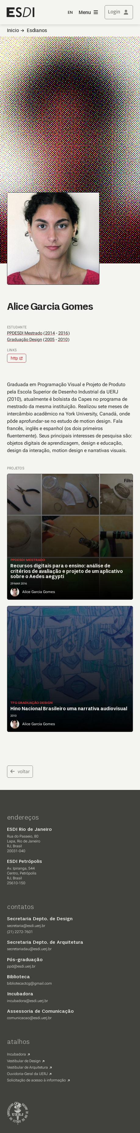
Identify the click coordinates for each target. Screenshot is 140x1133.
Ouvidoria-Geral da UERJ (27, 1074)
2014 (50, 333)
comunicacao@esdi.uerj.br (29, 1018)
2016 (63, 333)
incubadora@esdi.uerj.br (27, 1001)
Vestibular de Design (24, 1061)
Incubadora (16, 1054)
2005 (50, 339)
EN (70, 13)
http (14, 358)
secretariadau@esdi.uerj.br (29, 949)
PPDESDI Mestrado (24, 333)
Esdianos (37, 30)
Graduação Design (24, 339)
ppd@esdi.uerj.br (21, 966)
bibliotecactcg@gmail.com (29, 983)
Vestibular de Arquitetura (27, 1067)
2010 (63, 339)
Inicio (13, 30)
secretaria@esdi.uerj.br (26, 926)
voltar (20, 771)
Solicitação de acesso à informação (36, 1080)
